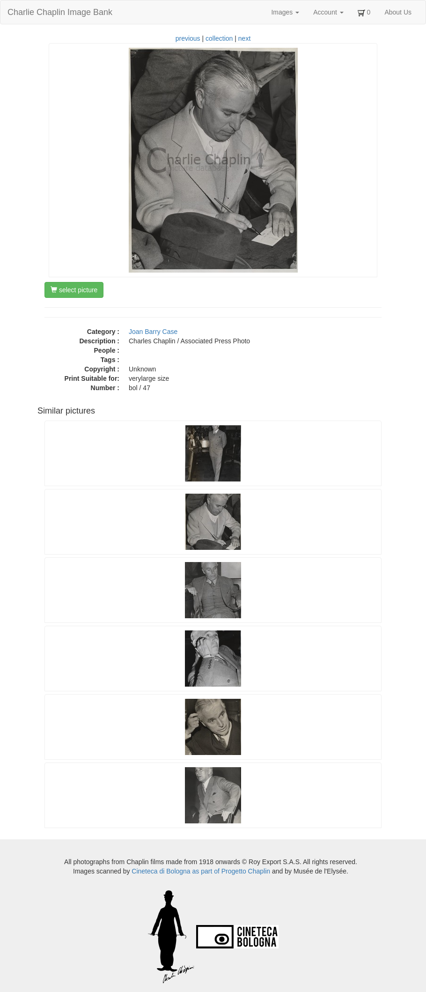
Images (285, 12)
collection (219, 38)
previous (188, 38)
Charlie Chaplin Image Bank (59, 12)
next (244, 38)
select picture (74, 290)
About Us (397, 12)
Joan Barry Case (153, 331)
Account (328, 12)
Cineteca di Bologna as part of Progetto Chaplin (201, 871)
